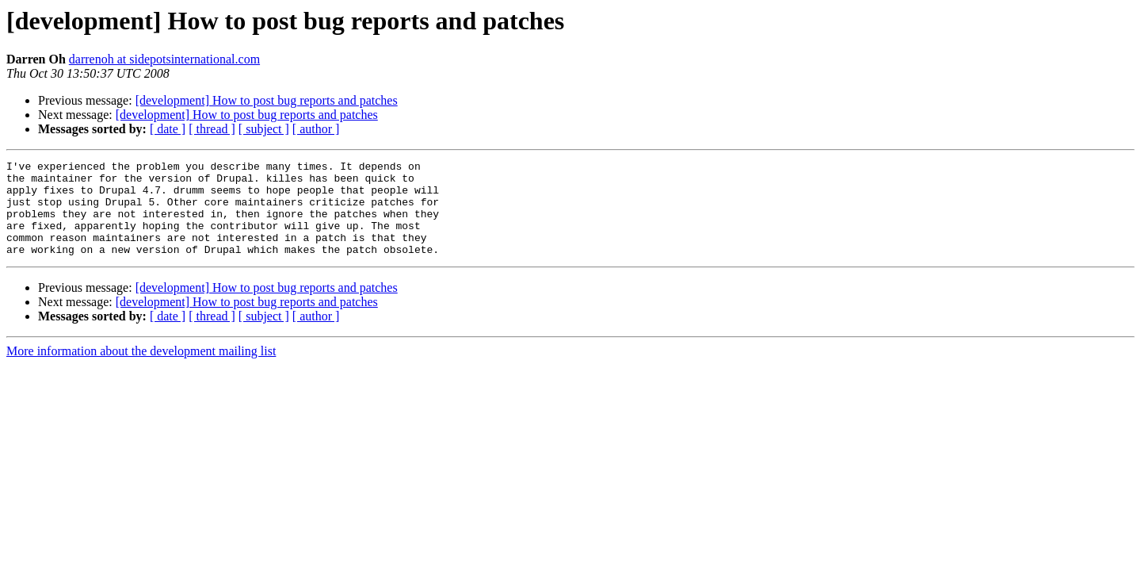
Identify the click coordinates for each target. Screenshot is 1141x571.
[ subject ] (264, 129)
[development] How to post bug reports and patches (266, 100)
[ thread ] (212, 129)
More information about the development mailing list (141, 370)
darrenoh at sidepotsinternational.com (164, 59)
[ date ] (167, 129)
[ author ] (316, 129)
